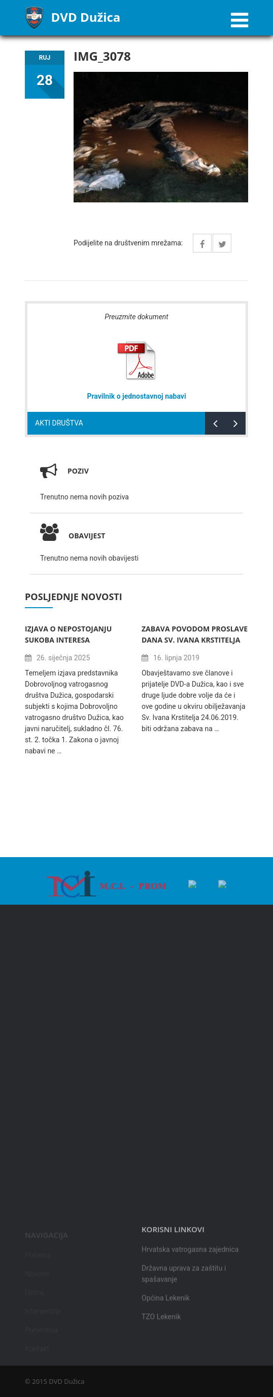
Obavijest (72, 535)
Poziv (78, 471)
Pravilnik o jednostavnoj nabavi (136, 396)
